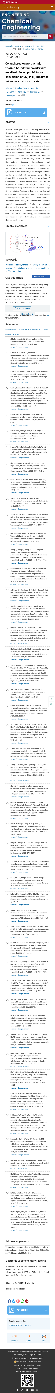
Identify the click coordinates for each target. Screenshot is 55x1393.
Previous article (22, 308)
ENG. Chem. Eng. (12, 7)
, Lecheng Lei (35, 92)
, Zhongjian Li (11, 95)
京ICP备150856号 (36, 1358)
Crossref (13, 347)
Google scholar (23, 347)
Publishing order (10, 330)
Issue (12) (40, 46)
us (48, 315)
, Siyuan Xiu (33, 88)
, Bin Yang (9, 92)
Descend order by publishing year (29, 330)
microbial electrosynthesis (16, 265)
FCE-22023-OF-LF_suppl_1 (20, 1325)
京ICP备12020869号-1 (20, 1358)
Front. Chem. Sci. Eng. (13, 46)
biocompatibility (43, 268)
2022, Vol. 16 (29, 46)
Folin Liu (9, 88)
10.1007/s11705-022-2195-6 (32, 49)
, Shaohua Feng (20, 88)
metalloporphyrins (24, 268)
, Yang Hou (22, 92)
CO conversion (14, 271)
